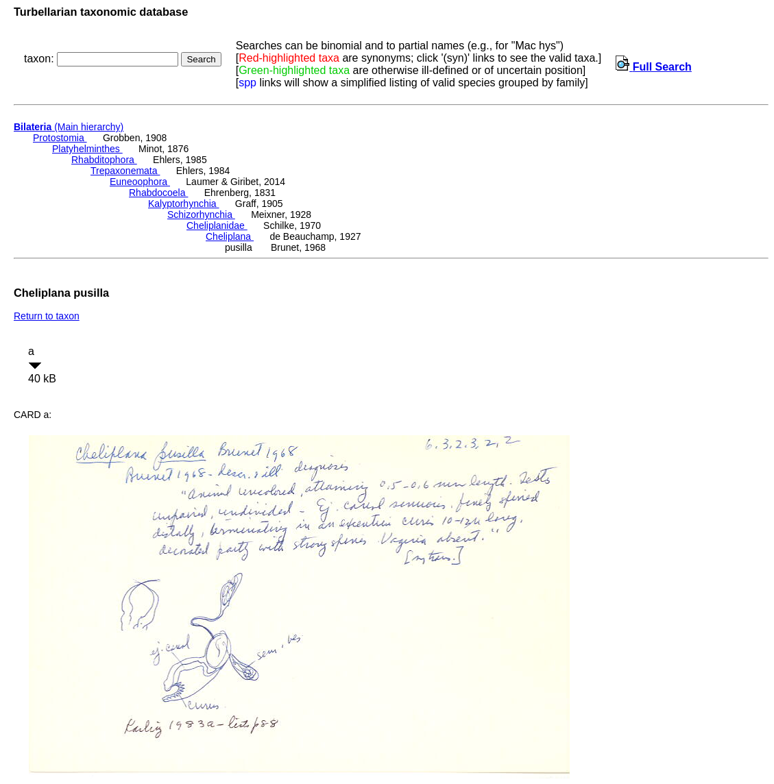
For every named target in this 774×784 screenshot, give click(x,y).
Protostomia (60, 137)
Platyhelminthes (87, 148)
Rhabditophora (104, 159)
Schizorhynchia (201, 214)
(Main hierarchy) (68, 126)
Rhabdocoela (158, 192)
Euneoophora (140, 181)
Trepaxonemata (125, 170)
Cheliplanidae (216, 225)
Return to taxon (47, 315)
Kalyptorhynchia (183, 203)
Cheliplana (230, 236)
